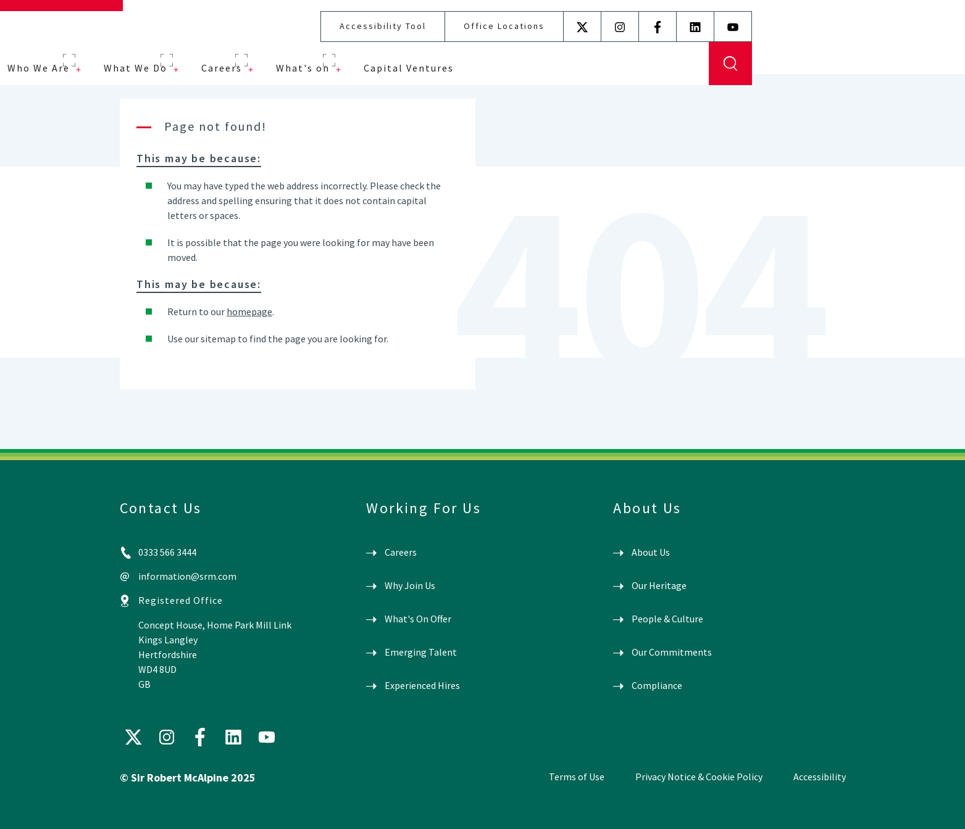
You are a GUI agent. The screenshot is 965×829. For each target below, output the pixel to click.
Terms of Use (576, 776)
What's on (516, 57)
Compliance (657, 685)
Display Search (943, 52)
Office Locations (717, 14)
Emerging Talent (421, 652)
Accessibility (819, 776)
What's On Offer (418, 618)
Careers (434, 57)
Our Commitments (672, 652)
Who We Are (251, 57)
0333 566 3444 (167, 552)
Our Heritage (659, 585)
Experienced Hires (422, 685)
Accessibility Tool (596, 14)
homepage (249, 311)
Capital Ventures (622, 57)
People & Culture (667, 618)
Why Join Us (410, 585)
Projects (163, 57)
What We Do (348, 57)
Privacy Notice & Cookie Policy (698, 776)
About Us (651, 552)
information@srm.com (187, 576)
